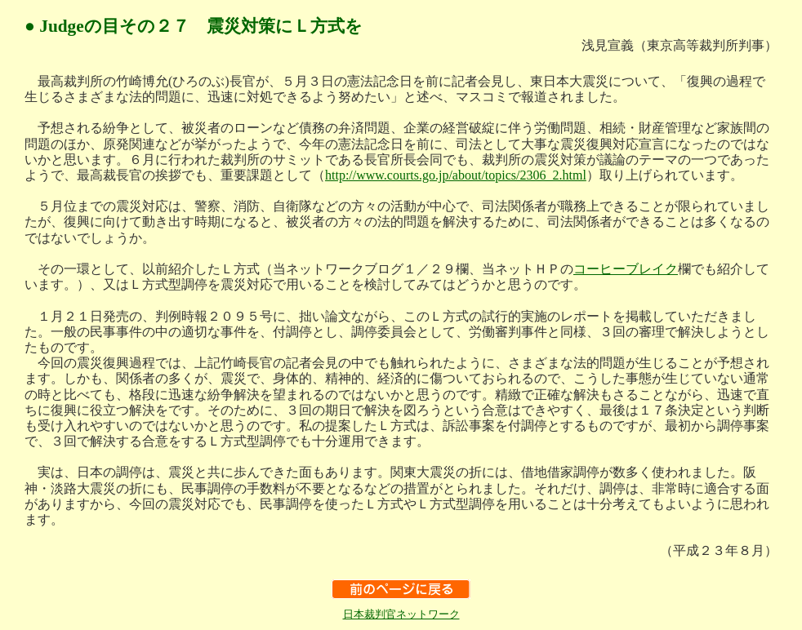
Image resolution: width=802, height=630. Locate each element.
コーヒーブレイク (625, 269)
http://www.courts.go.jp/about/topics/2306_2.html (455, 175)
